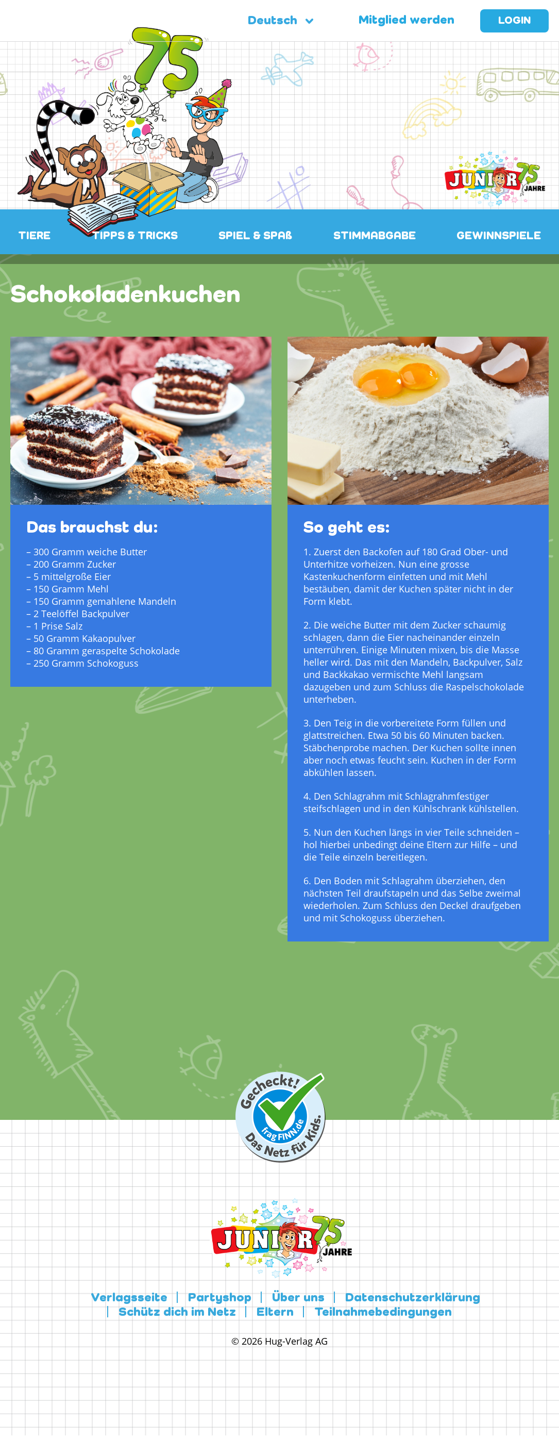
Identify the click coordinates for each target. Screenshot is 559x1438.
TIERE (34, 236)
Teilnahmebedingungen (383, 1313)
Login (514, 21)
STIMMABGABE (374, 236)
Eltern (275, 1313)
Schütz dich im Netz (177, 1313)
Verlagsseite (129, 1298)
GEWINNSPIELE (498, 236)
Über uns (298, 1298)
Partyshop (219, 1298)
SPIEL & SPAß (255, 236)
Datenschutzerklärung (412, 1298)
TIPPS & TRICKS (135, 236)
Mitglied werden (406, 20)
